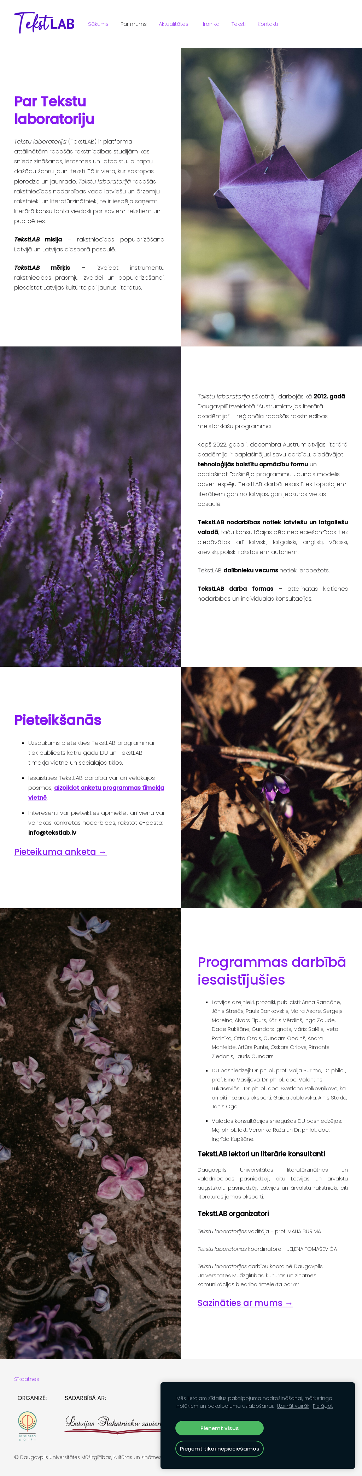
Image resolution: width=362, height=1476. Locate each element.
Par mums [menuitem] (134, 24)
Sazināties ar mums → (245, 1303)
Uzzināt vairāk (293, 1406)
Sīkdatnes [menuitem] (26, 1379)
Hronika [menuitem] (210, 24)
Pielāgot (323, 1406)
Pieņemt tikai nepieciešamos (219, 1448)
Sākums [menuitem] (98, 24)
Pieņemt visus (219, 1428)
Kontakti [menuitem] (268, 24)
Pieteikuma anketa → (60, 852)
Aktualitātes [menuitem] (173, 24)
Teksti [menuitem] (239, 24)
